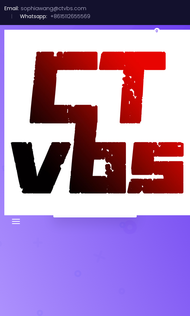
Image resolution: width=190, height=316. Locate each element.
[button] (153, 36)
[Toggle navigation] (16, 221)
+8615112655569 (69, 16)
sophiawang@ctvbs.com (53, 8)
